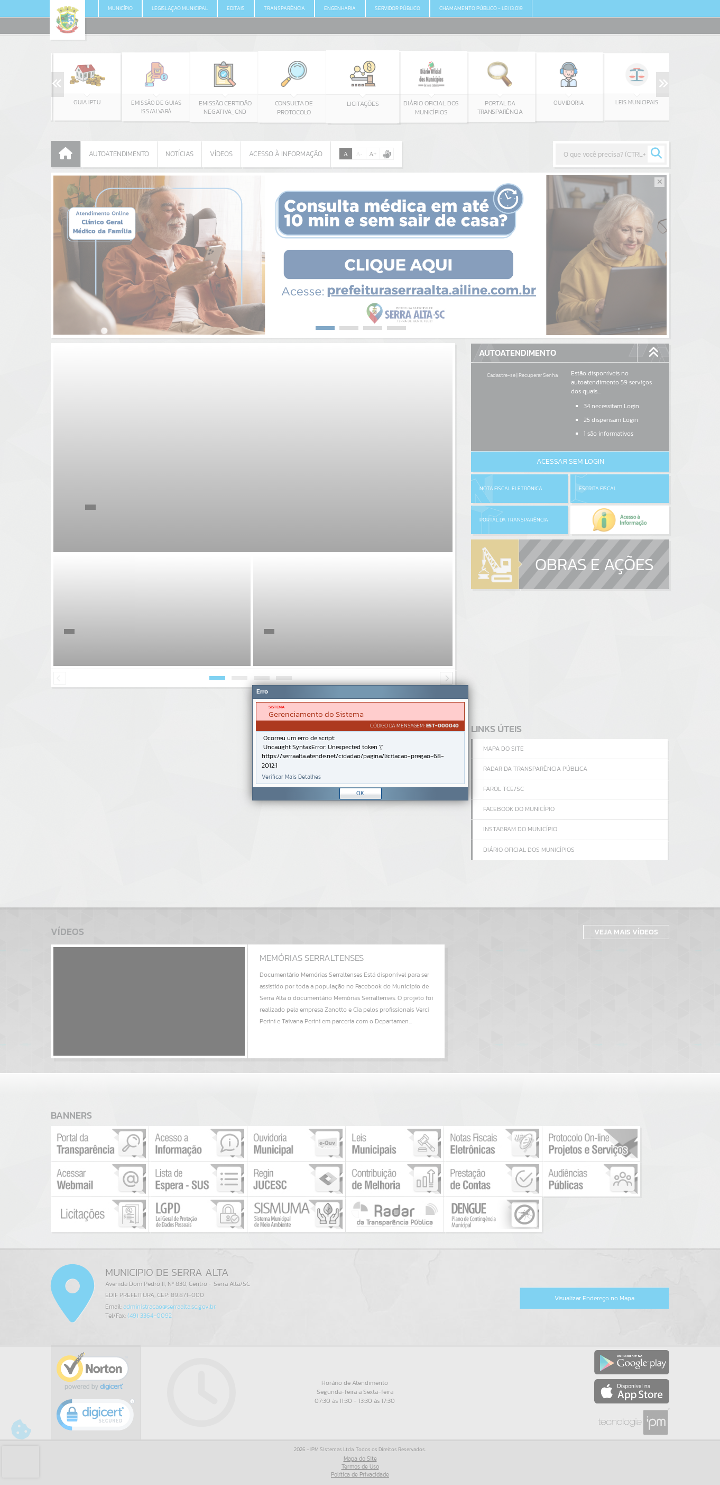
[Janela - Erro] (360, 742)
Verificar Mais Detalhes (291, 777)
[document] (360, 743)
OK (360, 793)
